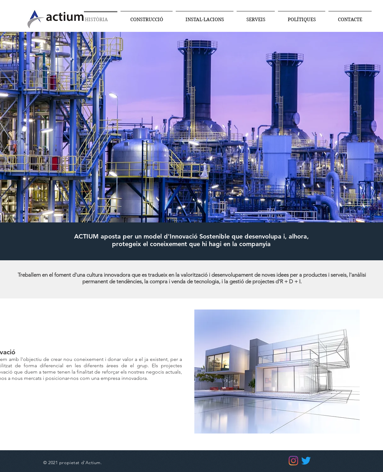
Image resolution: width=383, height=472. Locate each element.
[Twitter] (306, 460)
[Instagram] (293, 460)
